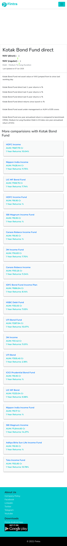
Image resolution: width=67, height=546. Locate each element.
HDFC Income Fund (16, 197)
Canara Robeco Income (18, 267)
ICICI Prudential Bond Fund (20, 372)
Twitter (8, 506)
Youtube (9, 513)
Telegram (9, 510)
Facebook (9, 499)
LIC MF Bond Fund (16, 179)
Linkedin (9, 503)
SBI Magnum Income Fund (20, 214)
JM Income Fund (15, 249)
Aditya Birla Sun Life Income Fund (24, 442)
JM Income (12, 337)
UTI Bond (11, 355)
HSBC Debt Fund (15, 302)
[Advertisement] (33, 25)
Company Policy (12, 496)
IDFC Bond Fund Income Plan (21, 285)
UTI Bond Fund (14, 320)
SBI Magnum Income (17, 425)
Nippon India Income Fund (20, 407)
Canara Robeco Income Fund (21, 232)
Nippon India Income (17, 162)
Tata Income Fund (15, 460)
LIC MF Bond (13, 390)
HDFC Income (13, 144)
